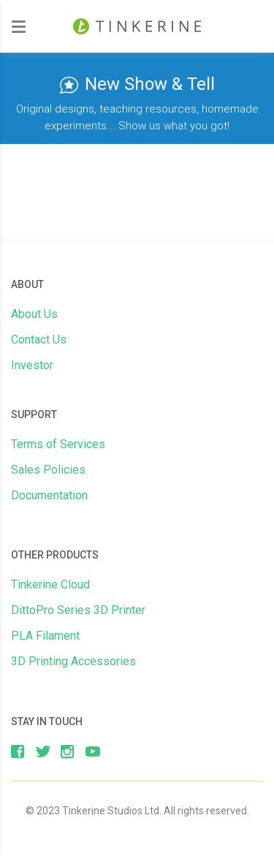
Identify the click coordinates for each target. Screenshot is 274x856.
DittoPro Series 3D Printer (78, 610)
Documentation (49, 495)
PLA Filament (45, 636)
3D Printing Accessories (73, 661)
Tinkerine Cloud (50, 584)
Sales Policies (48, 470)
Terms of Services (58, 444)
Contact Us (38, 339)
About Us (34, 314)
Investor (32, 365)
